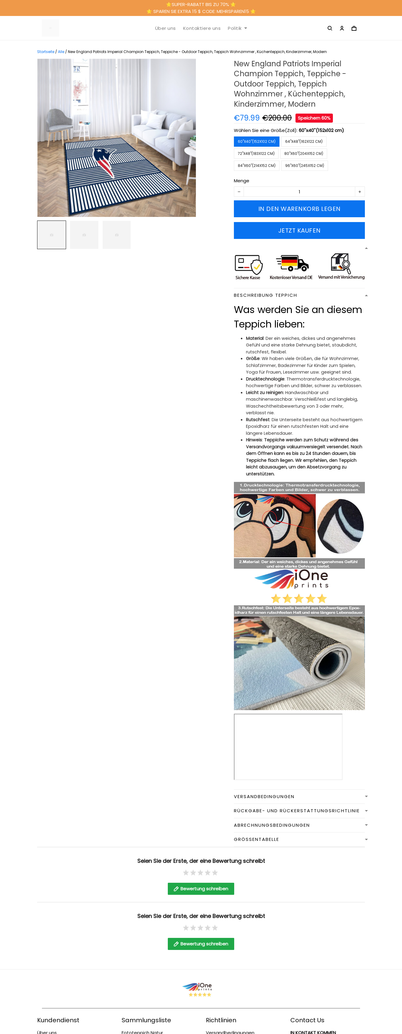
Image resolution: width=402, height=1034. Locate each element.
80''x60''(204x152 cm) (303, 153)
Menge (241, 180)
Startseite (45, 51)
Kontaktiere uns (202, 28)
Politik (237, 28)
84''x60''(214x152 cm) (257, 165)
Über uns (165, 28)
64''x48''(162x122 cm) (304, 141)
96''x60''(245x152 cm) (304, 165)
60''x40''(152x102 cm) (321, 130)
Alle (61, 51)
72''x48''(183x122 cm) (256, 153)
